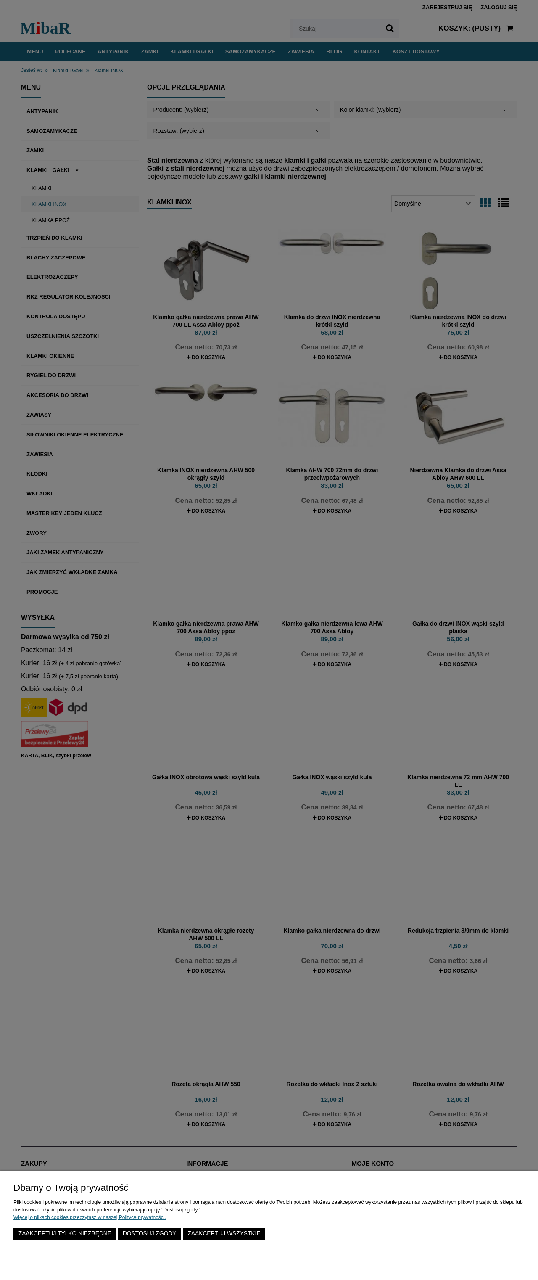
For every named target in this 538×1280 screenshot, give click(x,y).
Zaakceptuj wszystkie (223, 1233)
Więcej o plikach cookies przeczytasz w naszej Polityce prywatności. (89, 1217)
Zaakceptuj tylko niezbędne (64, 1233)
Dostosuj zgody (150, 1233)
